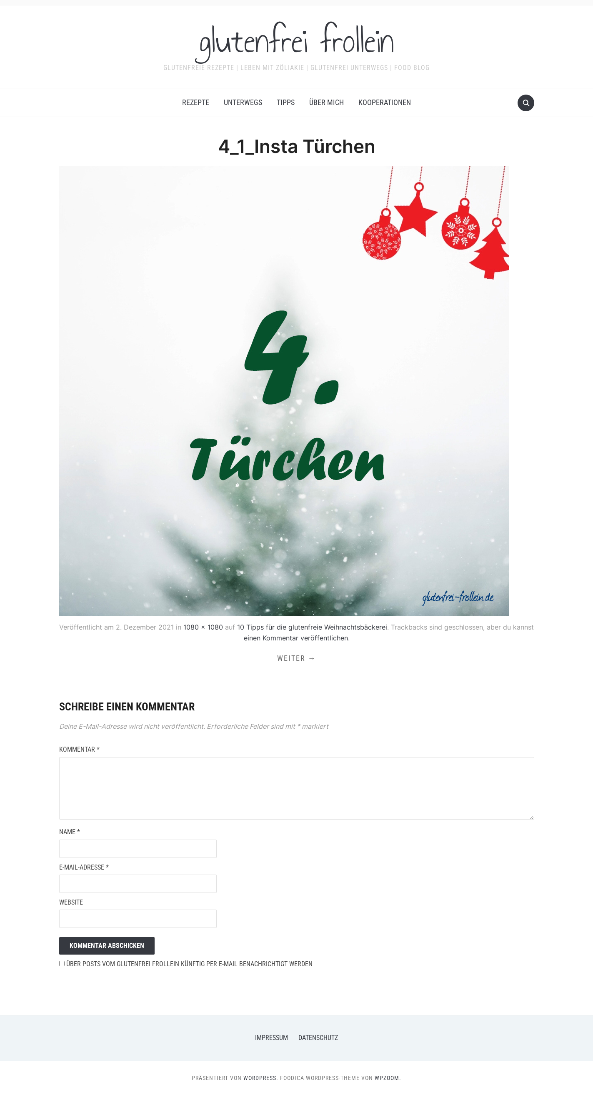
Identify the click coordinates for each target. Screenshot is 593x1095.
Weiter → (296, 658)
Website (71, 902)
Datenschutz (318, 1038)
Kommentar (79, 749)
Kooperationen (384, 102)
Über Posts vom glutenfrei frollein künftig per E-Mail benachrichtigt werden (186, 964)
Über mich (326, 102)
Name (69, 832)
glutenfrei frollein (296, 41)
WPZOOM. (388, 1078)
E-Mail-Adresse (84, 867)
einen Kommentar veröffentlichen (296, 638)
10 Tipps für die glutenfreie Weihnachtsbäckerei (312, 627)
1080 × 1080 (203, 627)
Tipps (286, 102)
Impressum (271, 1038)
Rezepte (195, 102)
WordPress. (260, 1078)
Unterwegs (243, 102)
